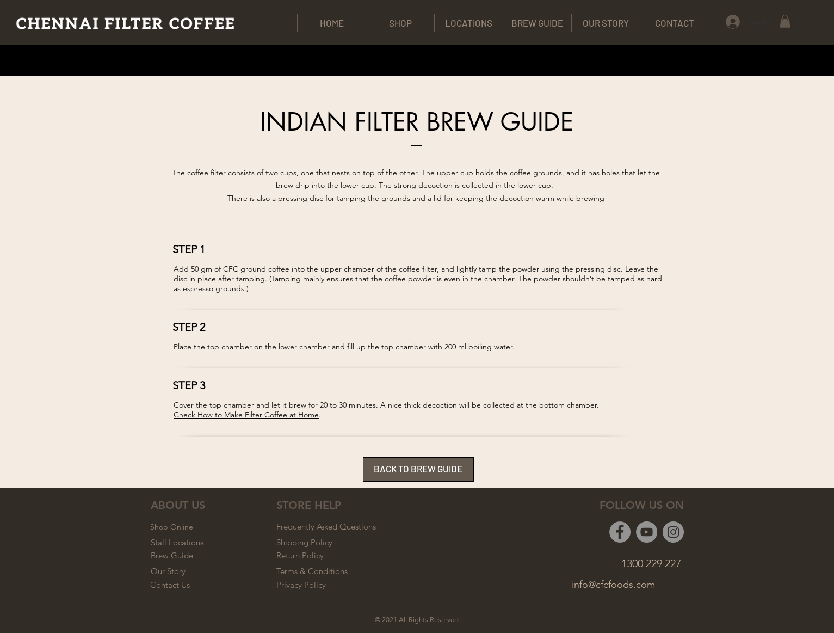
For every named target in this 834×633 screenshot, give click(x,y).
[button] (785, 21)
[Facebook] (620, 532)
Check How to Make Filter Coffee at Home (246, 415)
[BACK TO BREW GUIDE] (418, 469)
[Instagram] (673, 532)
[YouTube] (646, 532)
